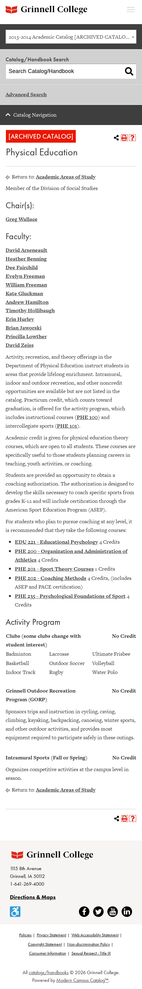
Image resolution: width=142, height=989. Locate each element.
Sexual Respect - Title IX (91, 953)
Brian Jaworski (23, 327)
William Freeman (26, 284)
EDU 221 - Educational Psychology (56, 542)
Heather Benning (26, 258)
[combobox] (71, 37)
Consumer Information (47, 953)
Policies (25, 935)
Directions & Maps (33, 896)
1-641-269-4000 (27, 884)
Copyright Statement (45, 944)
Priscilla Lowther (26, 336)
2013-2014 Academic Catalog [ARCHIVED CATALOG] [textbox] (70, 37)
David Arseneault (26, 250)
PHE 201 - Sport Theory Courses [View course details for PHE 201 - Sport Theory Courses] (54, 568)
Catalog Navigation (35, 115)
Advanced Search (26, 94)
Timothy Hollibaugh (30, 310)
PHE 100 (87, 417)
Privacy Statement (51, 935)
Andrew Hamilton (27, 302)
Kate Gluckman (24, 293)
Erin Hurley (20, 319)
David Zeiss (20, 345)
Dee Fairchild (22, 267)
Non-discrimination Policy (88, 944)
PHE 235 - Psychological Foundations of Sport (70, 596)
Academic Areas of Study (66, 176)
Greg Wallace (21, 219)
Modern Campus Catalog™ (82, 980)
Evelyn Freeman (25, 276)
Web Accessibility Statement (94, 935)
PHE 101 (67, 426)
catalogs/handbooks (49, 972)
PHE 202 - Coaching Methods (50, 578)
